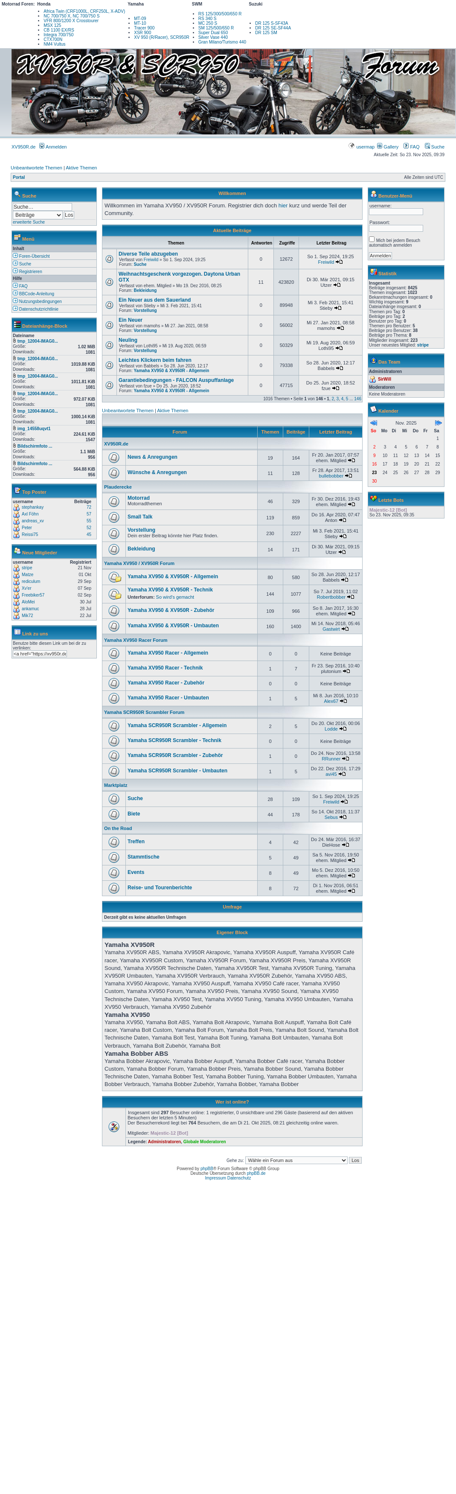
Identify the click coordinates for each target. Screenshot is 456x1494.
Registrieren (27, 271)
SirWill (384, 379)
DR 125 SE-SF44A (273, 28)
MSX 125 (52, 25)
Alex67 (331, 701)
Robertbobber (331, 597)
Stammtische (144, 857)
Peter (27, 527)
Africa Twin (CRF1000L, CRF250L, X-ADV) (84, 11)
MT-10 (140, 23)
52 (89, 527)
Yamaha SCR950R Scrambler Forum (144, 712)
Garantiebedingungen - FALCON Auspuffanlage (176, 380)
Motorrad (139, 498)
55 (89, 520)
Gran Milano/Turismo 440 (222, 42)
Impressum (215, 1178)
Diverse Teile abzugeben (148, 254)
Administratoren (164, 1141)
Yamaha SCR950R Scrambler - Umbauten (177, 771)
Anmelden (53, 146)
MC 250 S (207, 23)
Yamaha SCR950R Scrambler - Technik (174, 740)
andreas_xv (33, 520)
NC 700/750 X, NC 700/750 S (71, 16)
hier (283, 205)
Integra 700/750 (58, 34)
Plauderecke (118, 486)
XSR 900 (142, 32)
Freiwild (151, 259)
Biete (134, 814)
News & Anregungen (152, 457)
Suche (434, 146)
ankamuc (30, 608)
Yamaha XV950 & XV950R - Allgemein (171, 370)
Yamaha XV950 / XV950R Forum (139, 563)
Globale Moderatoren (204, 1141)
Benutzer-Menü (395, 195)
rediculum (31, 581)
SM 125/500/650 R (216, 28)
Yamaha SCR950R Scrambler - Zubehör (175, 755)
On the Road (118, 828)
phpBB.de (256, 1173)
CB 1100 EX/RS (59, 30)
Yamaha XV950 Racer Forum (136, 640)
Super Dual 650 (213, 32)
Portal (19, 177)
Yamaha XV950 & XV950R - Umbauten (173, 626)
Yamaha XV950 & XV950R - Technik (170, 590)
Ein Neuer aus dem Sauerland (155, 300)
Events (136, 872)
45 (89, 534)
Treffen (136, 842)
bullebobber (331, 475)
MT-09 (140, 18)
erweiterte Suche (29, 222)
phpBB (206, 1168)
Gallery (387, 146)
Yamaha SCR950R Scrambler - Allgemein (177, 725)
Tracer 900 (144, 28)
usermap (362, 146)
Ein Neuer (130, 320)
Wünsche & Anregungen (157, 472)
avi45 (331, 774)
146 (357, 398)
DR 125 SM (266, 32)
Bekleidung (145, 290)
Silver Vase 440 (213, 37)
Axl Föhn (30, 514)
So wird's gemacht (175, 597)
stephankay (33, 507)
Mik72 (27, 615)
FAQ (411, 146)
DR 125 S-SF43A (271, 23)
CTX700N (53, 39)
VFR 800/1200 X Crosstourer (71, 20)
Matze (27, 574)
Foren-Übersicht (31, 256)
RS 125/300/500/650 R (220, 14)
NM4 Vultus (54, 44)
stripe (27, 567)
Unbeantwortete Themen (36, 167)
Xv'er (26, 588)
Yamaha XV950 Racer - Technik (165, 668)
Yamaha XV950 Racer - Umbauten (168, 698)
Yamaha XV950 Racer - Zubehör (166, 683)
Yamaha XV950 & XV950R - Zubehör (171, 610)
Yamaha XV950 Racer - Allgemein (168, 653)
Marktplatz (115, 785)
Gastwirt (331, 629)
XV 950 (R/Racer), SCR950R (161, 37)
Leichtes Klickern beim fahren (155, 360)
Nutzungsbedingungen (37, 301)
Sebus (331, 817)
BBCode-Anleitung (33, 293)
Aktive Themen (81, 167)
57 (89, 514)
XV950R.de (23, 146)
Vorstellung (145, 310)
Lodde (331, 728)
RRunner (331, 758)
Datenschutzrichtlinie (35, 309)
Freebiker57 (33, 595)
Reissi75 (30, 534)
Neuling (128, 340)
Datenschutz (239, 1178)
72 (89, 507)
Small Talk (140, 517)
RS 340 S (207, 18)
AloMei (28, 602)
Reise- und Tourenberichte (160, 888)
